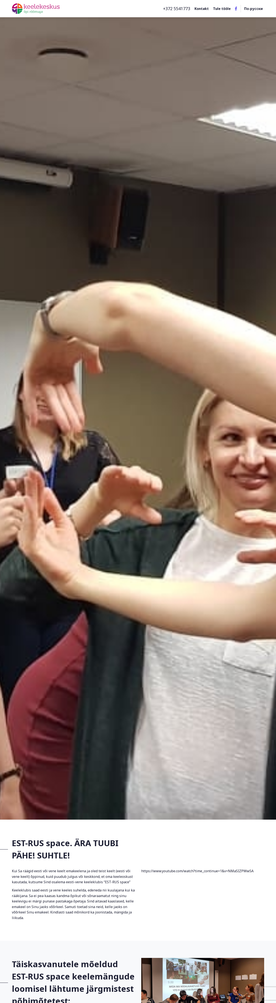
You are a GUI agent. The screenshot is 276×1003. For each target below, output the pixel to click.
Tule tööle (222, 8)
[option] (138, 410)
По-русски (253, 8)
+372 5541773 (176, 8)
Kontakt (201, 8)
